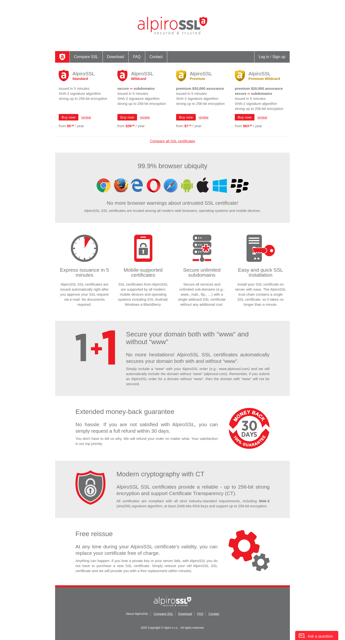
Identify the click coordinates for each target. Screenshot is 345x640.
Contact (156, 57)
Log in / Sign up (272, 57)
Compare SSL (86, 57)
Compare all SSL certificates (172, 141)
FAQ (137, 57)
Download (115, 57)
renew (86, 117)
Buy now (68, 117)
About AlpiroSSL (137, 614)
